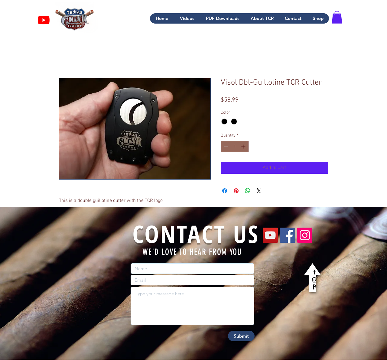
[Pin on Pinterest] (236, 190)
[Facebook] (287, 235)
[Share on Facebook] (224, 190)
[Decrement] (225, 146)
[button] (337, 17)
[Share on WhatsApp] (247, 190)
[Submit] (241, 336)
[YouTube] (270, 235)
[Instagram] (304, 235)
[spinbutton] (234, 146)
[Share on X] (259, 190)
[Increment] (244, 146)
